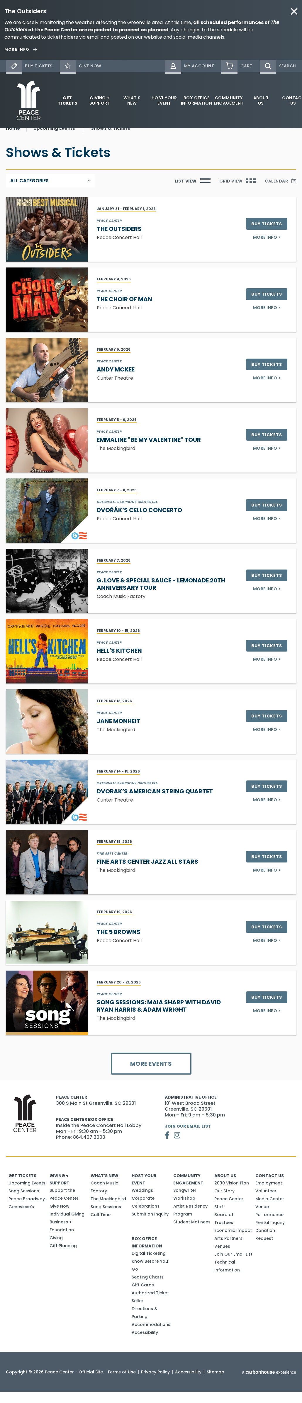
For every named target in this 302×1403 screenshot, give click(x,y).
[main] (151, 610)
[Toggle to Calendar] (280, 192)
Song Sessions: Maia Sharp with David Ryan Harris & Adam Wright (159, 1017)
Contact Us (269, 1187)
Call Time (101, 1226)
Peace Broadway (27, 1210)
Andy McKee (116, 380)
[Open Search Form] (278, 66)
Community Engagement (229, 100)
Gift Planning (63, 1257)
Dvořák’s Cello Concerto (139, 521)
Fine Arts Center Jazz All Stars (147, 873)
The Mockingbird (108, 1210)
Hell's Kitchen (119, 662)
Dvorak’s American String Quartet (155, 802)
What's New (132, 100)
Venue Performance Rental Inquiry (270, 1226)
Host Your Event (164, 100)
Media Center (269, 1210)
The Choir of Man (124, 310)
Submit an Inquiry (150, 1225)
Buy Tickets (266, 235)
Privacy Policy (155, 1383)
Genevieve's (21, 1218)
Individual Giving (67, 1225)
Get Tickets (67, 100)
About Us (261, 100)
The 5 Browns (118, 943)
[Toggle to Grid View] (237, 192)
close (294, 11)
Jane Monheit (118, 732)
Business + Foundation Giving (62, 1241)
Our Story (224, 1202)
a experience (269, 1383)
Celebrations (146, 1217)
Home (13, 139)
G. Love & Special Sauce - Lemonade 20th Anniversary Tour (161, 595)
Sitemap (215, 1383)
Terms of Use (121, 1383)
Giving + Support (99, 100)
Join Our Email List (188, 1137)
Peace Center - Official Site (29, 100)
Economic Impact (233, 1242)
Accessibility (145, 1343)
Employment (268, 1194)
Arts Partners (228, 1249)
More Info (267, 248)
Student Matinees (192, 1233)
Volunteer (265, 1202)
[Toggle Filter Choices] (50, 192)
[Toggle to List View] (193, 192)
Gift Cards (143, 1296)
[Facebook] (167, 1146)
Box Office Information (196, 100)
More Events (151, 1075)
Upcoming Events (27, 1194)
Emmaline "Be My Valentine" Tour (149, 451)
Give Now (59, 1217)
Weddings (142, 1201)
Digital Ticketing (149, 1264)
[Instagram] (177, 1146)
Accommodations (151, 1336)
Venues (222, 1257)
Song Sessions (24, 1202)
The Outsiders (119, 240)
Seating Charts (148, 1288)
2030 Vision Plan (231, 1194)
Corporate (143, 1209)
